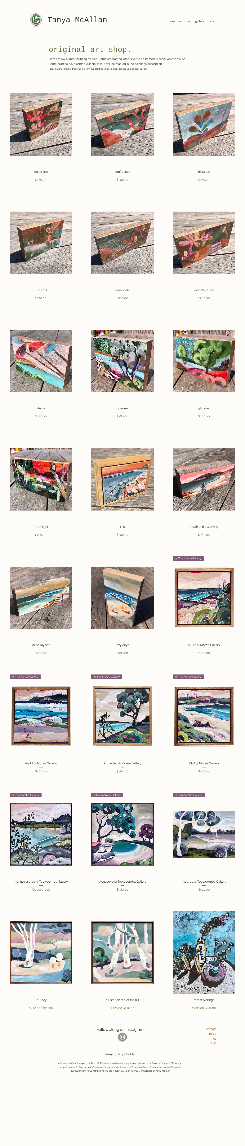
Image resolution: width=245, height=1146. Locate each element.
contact (211, 1029)
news (212, 1033)
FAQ (213, 1043)
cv (214, 1038)
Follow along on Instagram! (120, 1029)
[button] (188, 21)
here (168, 1063)
